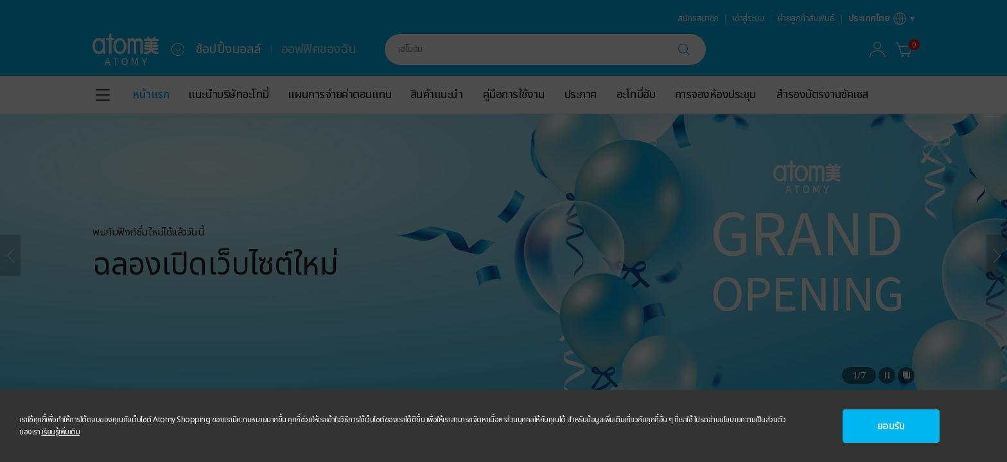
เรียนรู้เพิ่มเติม (61, 432)
